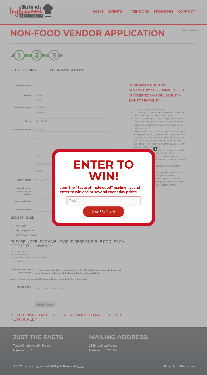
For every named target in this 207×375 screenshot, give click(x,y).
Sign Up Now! (103, 211)
